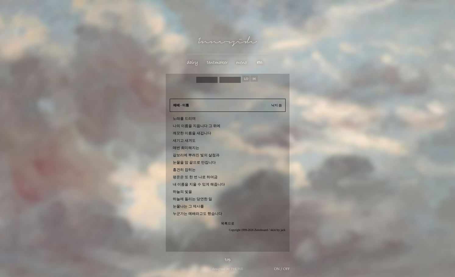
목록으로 (227, 223)
